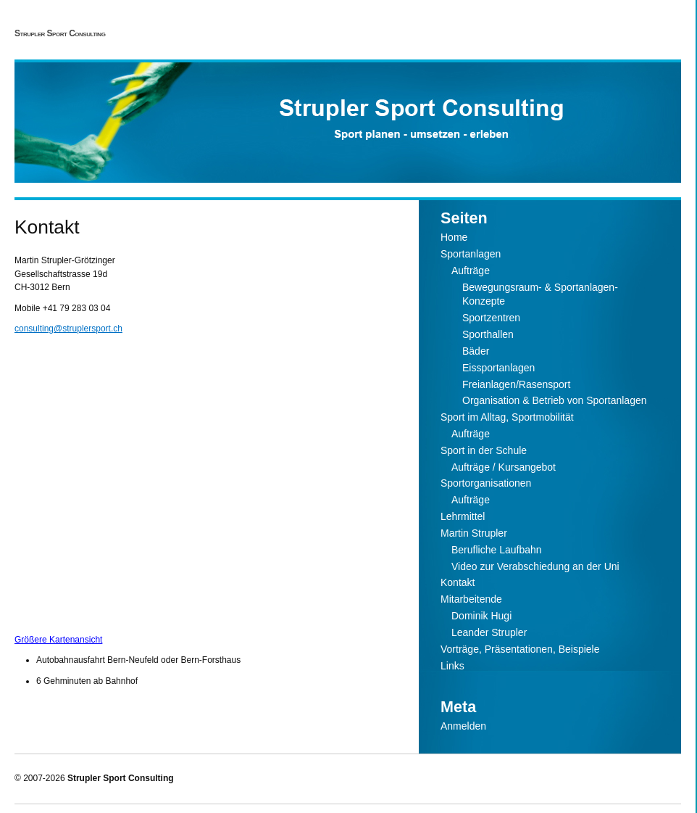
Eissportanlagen (498, 368)
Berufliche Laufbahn (496, 550)
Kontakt (458, 582)
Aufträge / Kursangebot (503, 467)
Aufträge (470, 270)
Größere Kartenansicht (58, 640)
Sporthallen (488, 334)
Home (454, 237)
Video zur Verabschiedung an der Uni (535, 566)
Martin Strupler (474, 533)
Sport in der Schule (484, 450)
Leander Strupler (489, 632)
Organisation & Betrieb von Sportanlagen (554, 400)
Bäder (475, 351)
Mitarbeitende (471, 599)
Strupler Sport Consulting (59, 33)
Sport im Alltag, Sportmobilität (507, 417)
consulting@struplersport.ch (68, 328)
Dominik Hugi (481, 616)
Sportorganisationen (486, 483)
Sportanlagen (471, 254)
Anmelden (463, 726)
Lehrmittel (463, 516)
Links (452, 666)
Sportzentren (491, 317)
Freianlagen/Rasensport (516, 384)
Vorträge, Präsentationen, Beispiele (520, 649)
